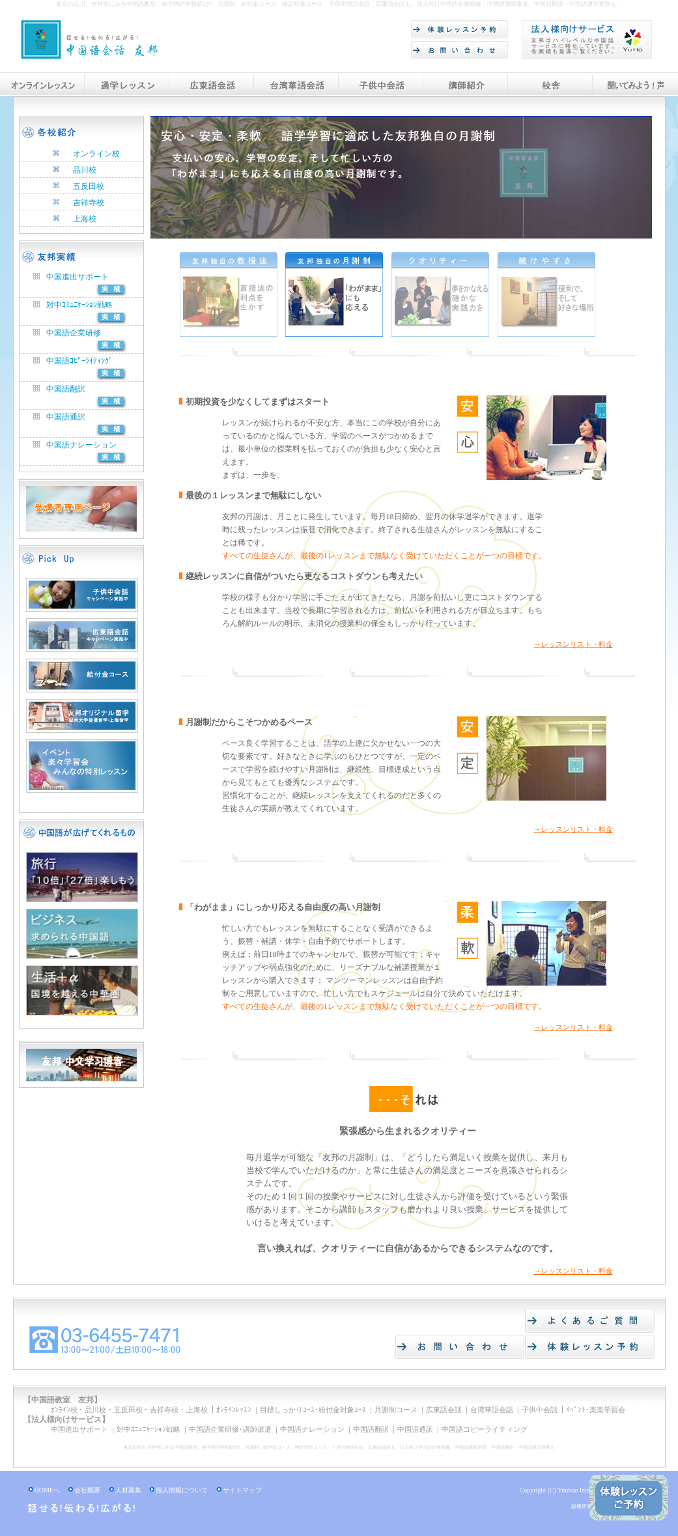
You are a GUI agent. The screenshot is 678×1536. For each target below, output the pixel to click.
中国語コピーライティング (485, 1429)
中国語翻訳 (59, 388)
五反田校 (88, 186)
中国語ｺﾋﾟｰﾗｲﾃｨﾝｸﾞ (73, 360)
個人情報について (178, 1490)
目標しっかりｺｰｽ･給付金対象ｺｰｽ (313, 1410)
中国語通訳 (59, 416)
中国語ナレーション (75, 444)
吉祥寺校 (88, 202)
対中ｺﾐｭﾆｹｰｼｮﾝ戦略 (73, 304)
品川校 (84, 170)
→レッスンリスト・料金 (573, 644)
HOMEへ (44, 1490)
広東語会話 (444, 1410)
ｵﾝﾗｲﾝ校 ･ (67, 1410)
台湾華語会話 (491, 1410)
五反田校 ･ (131, 1410)
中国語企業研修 (67, 332)
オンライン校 (96, 153)
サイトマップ (239, 1490)
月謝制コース (395, 1410)
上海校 (84, 218)
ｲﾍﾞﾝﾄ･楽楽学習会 (595, 1410)
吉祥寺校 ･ (167, 1410)
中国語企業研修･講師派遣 (230, 1429)
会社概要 (84, 1490)
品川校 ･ (98, 1410)
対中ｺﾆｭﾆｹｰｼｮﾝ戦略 (148, 1429)
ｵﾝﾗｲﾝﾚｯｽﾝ (233, 1410)
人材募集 (125, 1490)
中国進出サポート (71, 276)
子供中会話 (540, 1410)
